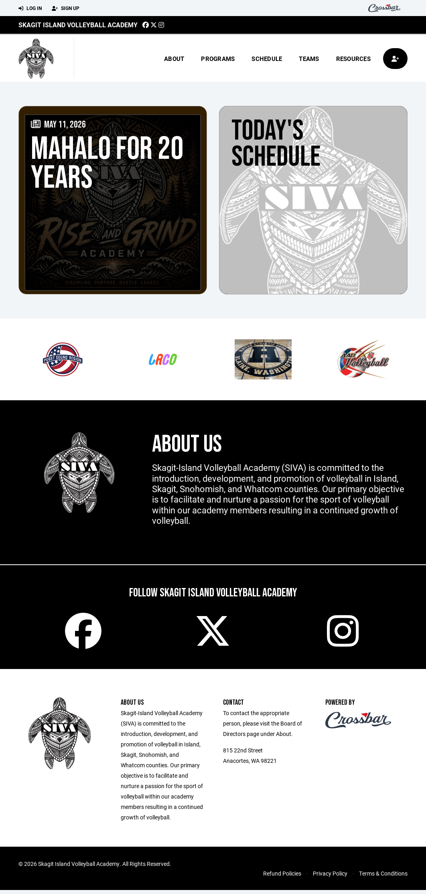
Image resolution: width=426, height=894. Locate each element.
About (174, 59)
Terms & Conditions (383, 877)
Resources (353, 59)
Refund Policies (282, 877)
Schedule (267, 59)
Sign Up (65, 8)
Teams (309, 59)
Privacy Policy (330, 877)
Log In (30, 8)
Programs (218, 59)
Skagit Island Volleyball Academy (78, 24)
